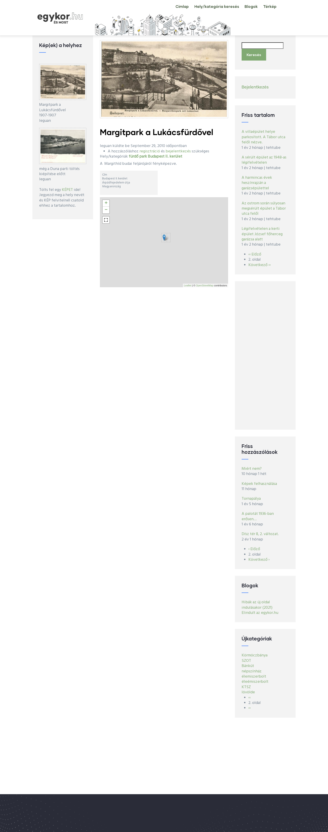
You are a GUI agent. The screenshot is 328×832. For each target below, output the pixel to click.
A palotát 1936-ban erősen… (258, 514)
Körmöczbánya (254, 653)
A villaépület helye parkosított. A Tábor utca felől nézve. (263, 134)
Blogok (245, 10)
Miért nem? (252, 466)
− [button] (106, 210)
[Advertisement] (265, 352)
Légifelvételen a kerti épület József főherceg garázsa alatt (262, 231)
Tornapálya (251, 496)
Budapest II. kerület (165, 156)
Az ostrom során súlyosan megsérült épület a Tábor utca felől (264, 206)
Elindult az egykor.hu (260, 610)
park (143, 156)
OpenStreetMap (204, 285)
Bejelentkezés (255, 85)
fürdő (133, 156)
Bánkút (248, 663)
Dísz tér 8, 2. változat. (260, 531)
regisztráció (149, 151)
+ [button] (106, 203)
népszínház (252, 668)
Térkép (267, 10)
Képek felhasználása (259, 481)
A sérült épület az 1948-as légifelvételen (264, 157)
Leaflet (187, 285)
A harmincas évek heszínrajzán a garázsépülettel (257, 180)
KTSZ (246, 684)
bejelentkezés (178, 151)
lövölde (248, 690)
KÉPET (67, 190)
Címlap (169, 10)
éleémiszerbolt (255, 679)
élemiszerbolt (254, 674)
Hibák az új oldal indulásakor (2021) (257, 602)
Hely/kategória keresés (207, 10)
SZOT (246, 658)
